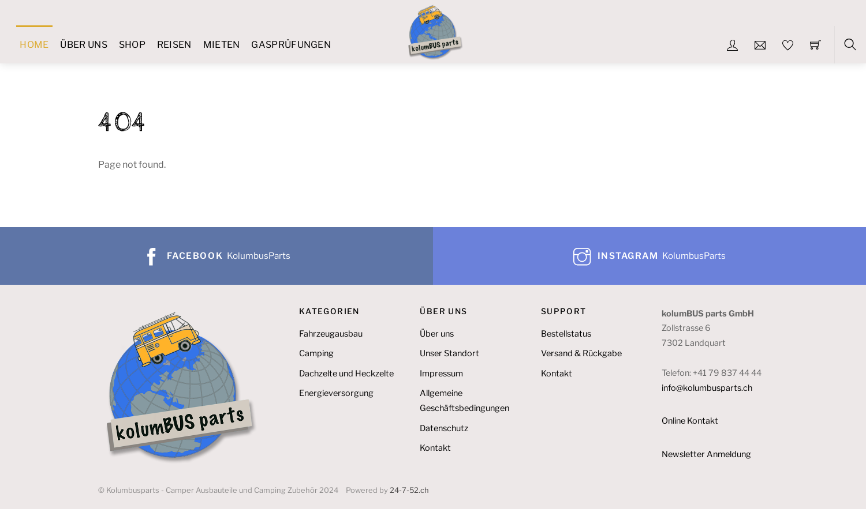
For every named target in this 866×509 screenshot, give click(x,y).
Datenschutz (444, 428)
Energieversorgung (336, 393)
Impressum (441, 373)
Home (34, 44)
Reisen (174, 44)
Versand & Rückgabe (581, 353)
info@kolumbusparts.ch (707, 388)
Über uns (83, 44)
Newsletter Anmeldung (706, 454)
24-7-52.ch (409, 490)
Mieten (221, 44)
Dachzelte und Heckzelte (346, 373)
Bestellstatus (566, 334)
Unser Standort (449, 353)
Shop (132, 44)
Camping (316, 353)
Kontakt (435, 448)
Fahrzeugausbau (331, 334)
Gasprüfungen (291, 44)
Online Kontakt (690, 421)
